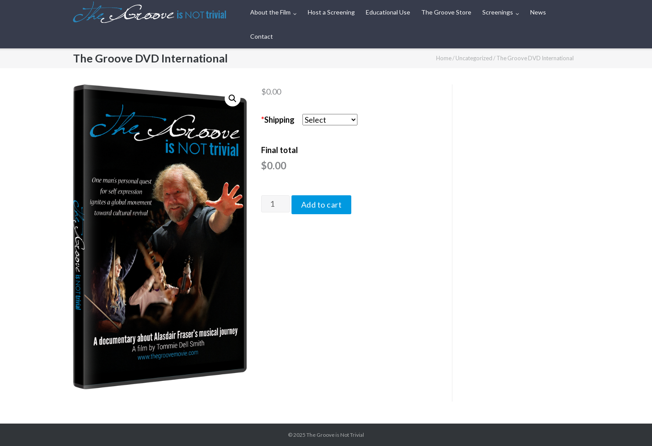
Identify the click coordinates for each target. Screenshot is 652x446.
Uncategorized (473, 58)
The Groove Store (446, 12)
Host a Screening (331, 12)
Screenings (497, 12)
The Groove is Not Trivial (335, 434)
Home (444, 58)
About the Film (270, 12)
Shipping (278, 119)
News (538, 12)
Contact (261, 36)
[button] (232, 98)
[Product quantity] (275, 203)
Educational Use (388, 12)
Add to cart (321, 204)
